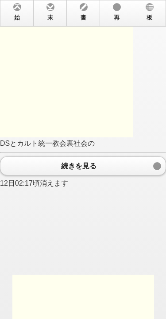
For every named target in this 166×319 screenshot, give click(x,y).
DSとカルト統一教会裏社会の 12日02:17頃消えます (83, 159)
